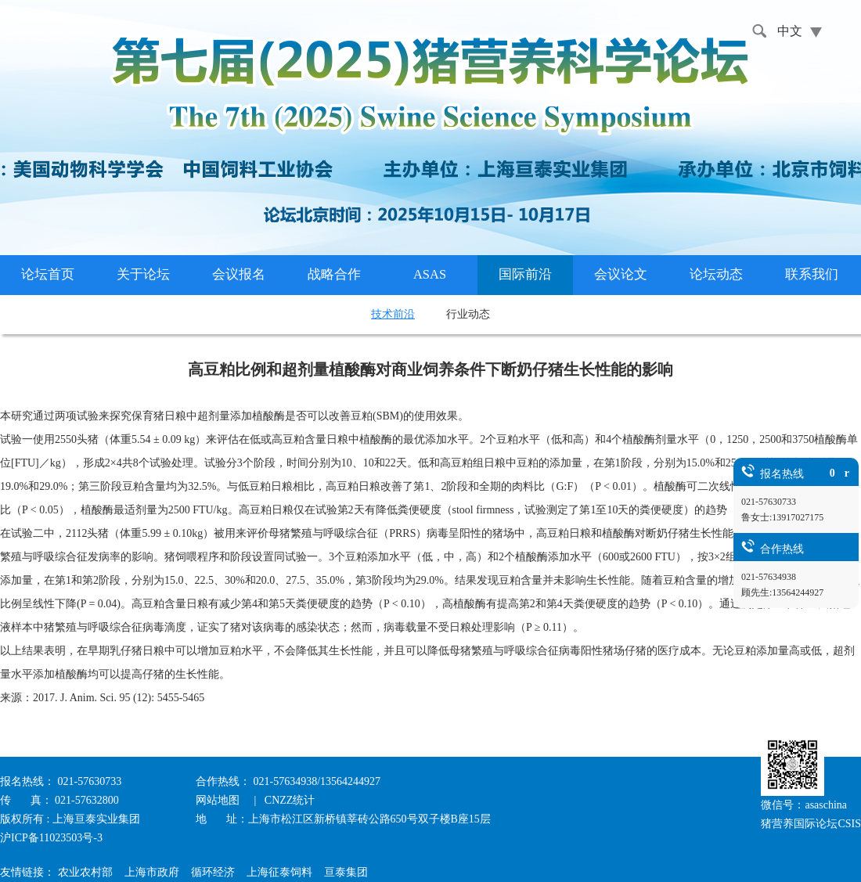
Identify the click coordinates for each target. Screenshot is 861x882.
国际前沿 (525, 274)
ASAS (429, 274)
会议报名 (238, 274)
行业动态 (468, 314)
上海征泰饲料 (279, 872)
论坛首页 (47, 274)
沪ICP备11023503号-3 (51, 838)
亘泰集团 (346, 872)
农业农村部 (85, 872)
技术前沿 (393, 314)
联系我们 (811, 274)
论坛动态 (716, 274)
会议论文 (620, 274)
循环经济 (213, 872)
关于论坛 (143, 274)
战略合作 (334, 274)
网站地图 (219, 800)
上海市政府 (151, 872)
